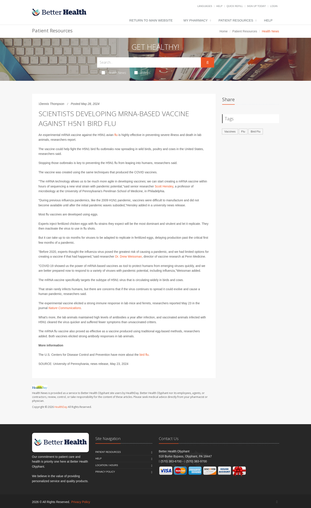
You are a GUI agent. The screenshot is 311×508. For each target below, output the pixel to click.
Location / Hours (106, 465)
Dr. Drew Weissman (128, 256)
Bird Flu (256, 131)
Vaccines (230, 131)
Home (224, 31)
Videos (142, 72)
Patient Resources (235, 20)
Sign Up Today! (256, 6)
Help (219, 6)
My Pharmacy (196, 20)
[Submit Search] (207, 62)
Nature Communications (64, 308)
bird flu (144, 354)
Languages (204, 6)
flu (116, 135)
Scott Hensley (164, 186)
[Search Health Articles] (149, 62)
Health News (114, 72)
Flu (243, 131)
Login (273, 6)
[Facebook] (277, 502)
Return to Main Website (151, 20)
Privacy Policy (105, 471)
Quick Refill (234, 6)
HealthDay (60, 407)
